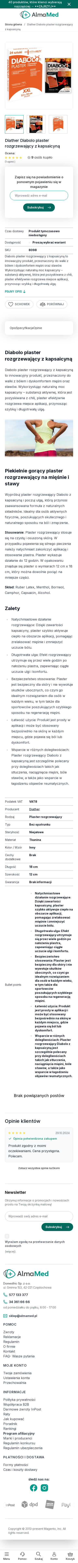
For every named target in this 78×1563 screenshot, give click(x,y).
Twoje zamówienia (17, 1373)
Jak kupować (13, 1419)
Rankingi (9, 1429)
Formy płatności (15, 1465)
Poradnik (10, 1424)
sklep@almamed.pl (20, 1316)
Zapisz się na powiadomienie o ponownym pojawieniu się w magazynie (39, 182)
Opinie (37, 328)
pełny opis (15, 291)
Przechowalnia (14, 1383)
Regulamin (11, 1342)
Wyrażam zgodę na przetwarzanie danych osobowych (35, 1244)
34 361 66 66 (16, 1302)
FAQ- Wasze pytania (19, 1356)
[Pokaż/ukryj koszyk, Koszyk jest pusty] (70, 1556)
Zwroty (8, 1332)
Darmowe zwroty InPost (22, 1409)
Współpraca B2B (16, 1404)
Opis (13, 328)
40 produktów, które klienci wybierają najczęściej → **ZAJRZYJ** (35, 4)
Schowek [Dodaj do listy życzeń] (19, 304)
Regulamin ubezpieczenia (22, 1448)
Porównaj (52, 304)
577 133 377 (15, 1295)
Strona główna (13, 24)
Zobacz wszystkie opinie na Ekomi (39, 1168)
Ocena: (10, 153)
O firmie (9, 1346)
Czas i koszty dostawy (20, 1470)
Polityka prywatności (19, 1400)
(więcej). (10, 1251)
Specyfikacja (24, 328)
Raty (6, 1414)
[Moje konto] (54, 1556)
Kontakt (9, 1351)
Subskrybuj (39, 207)
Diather (34, 809)
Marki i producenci (17, 1438)
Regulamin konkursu (19, 1443)
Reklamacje (12, 1337)
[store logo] (39, 15)
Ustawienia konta (16, 1378)
